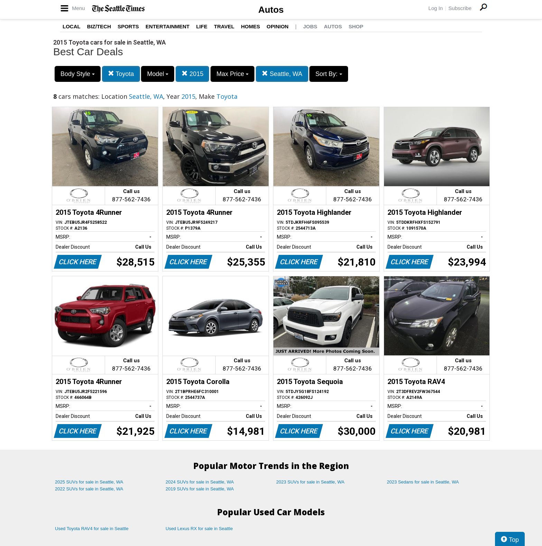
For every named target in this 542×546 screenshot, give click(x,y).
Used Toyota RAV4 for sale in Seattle (92, 528)
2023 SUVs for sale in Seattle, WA (310, 482)
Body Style (77, 73)
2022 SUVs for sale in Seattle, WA (89, 488)
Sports (128, 26)
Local (72, 26)
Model (157, 73)
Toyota (121, 73)
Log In (435, 8)
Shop (355, 26)
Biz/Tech (99, 26)
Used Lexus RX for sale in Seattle (199, 528)
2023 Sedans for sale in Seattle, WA (423, 482)
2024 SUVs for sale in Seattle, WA (200, 482)
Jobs (310, 26)
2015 (192, 73)
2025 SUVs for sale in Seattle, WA (89, 482)
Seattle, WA (282, 73)
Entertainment (167, 26)
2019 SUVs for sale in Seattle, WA (200, 488)
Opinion (277, 26)
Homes (250, 26)
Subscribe (459, 8)
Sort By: (328, 73)
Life (201, 26)
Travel (224, 26)
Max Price (232, 73)
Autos (271, 9)
